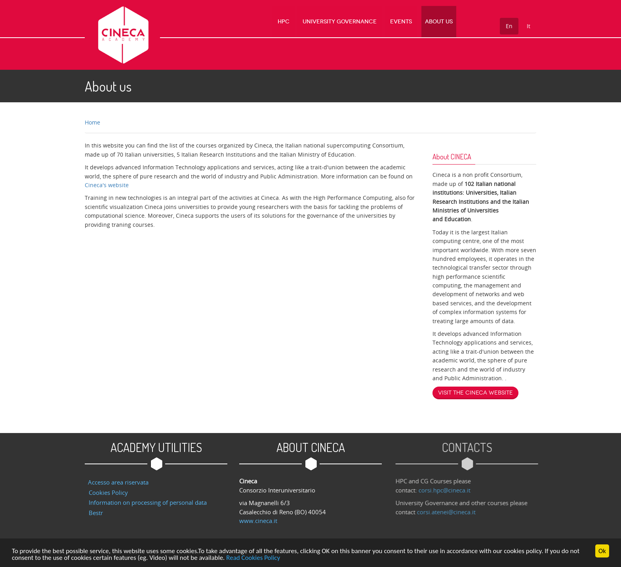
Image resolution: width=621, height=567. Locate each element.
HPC (292, 21)
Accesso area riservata (118, 482)
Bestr (96, 513)
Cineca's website (107, 185)
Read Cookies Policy (253, 558)
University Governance (346, 21)
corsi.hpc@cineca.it (446, 490)
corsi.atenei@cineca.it (448, 512)
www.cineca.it (258, 521)
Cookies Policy (108, 492)
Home (92, 122)
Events (404, 21)
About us (439, 21)
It (528, 26)
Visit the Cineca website (475, 392)
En (509, 26)
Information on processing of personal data (148, 502)
